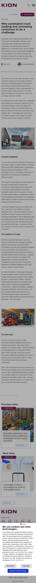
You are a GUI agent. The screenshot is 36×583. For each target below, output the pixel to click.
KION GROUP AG (17, 560)
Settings (10, 566)
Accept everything (18, 571)
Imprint (11, 577)
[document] (18, 545)
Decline (26, 566)
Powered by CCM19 (18, 581)
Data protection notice (20, 577)
